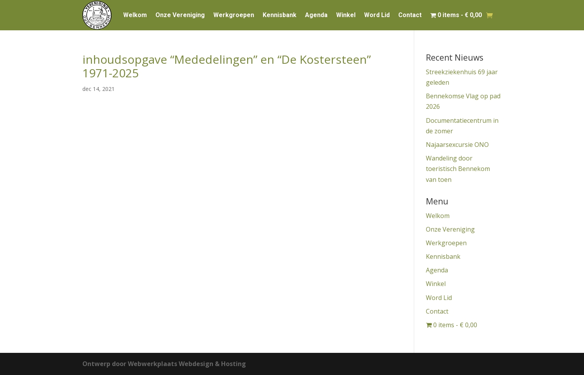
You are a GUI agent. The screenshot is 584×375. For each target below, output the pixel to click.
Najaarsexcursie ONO (457, 144)
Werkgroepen (233, 15)
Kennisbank (279, 15)
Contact (410, 15)
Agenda (316, 15)
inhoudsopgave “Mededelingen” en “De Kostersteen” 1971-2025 (226, 66)
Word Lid (377, 15)
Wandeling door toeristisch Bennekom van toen (458, 168)
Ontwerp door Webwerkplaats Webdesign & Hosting (164, 363)
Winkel (346, 15)
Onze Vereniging (180, 15)
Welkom (135, 15)
